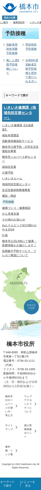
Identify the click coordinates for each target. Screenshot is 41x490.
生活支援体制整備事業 (16, 190)
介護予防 (7, 172)
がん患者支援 (10, 213)
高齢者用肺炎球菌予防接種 (11, 49)
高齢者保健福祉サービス (17, 141)
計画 (5, 235)
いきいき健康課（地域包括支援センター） (20, 112)
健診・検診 (9, 195)
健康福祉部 (19, 22)
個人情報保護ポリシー (28, 431)
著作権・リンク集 (9, 450)
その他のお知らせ (13, 219)
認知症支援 (9, 166)
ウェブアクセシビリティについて (28, 404)
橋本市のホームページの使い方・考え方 (9, 406)
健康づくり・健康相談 (16, 208)
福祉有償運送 (10, 135)
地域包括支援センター (16, 184)
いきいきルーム (12, 178)
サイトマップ (9, 427)
